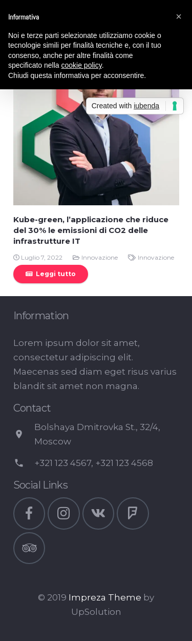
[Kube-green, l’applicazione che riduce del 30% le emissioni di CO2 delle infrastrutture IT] (96, 122)
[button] (178, 16)
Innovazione (99, 257)
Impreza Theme (105, 597)
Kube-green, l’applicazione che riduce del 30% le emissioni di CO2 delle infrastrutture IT (90, 230)
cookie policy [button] (81, 65)
